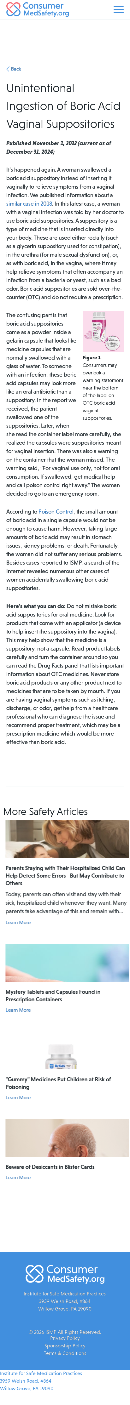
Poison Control (56, 512)
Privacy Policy (65, 1338)
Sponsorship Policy (65, 1345)
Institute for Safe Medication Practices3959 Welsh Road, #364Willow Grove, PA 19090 (41, 1381)
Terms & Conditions (65, 1353)
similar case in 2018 (29, 204)
